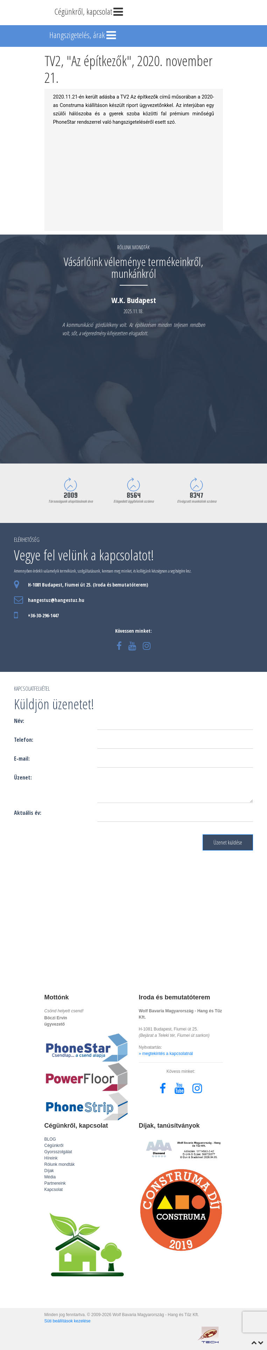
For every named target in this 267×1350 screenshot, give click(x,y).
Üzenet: (23, 777)
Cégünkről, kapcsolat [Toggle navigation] (90, 12)
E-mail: (22, 758)
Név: (19, 721)
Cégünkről (54, 1145)
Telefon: (23, 740)
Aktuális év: (27, 813)
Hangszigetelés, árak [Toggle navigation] (83, 35)
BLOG (50, 1139)
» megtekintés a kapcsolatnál (166, 1053)
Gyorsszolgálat (58, 1151)
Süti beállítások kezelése (67, 1321)
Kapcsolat (53, 1189)
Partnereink (55, 1183)
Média (50, 1177)
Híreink (51, 1158)
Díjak (49, 1170)
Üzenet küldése (227, 842)
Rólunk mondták (59, 1164)
